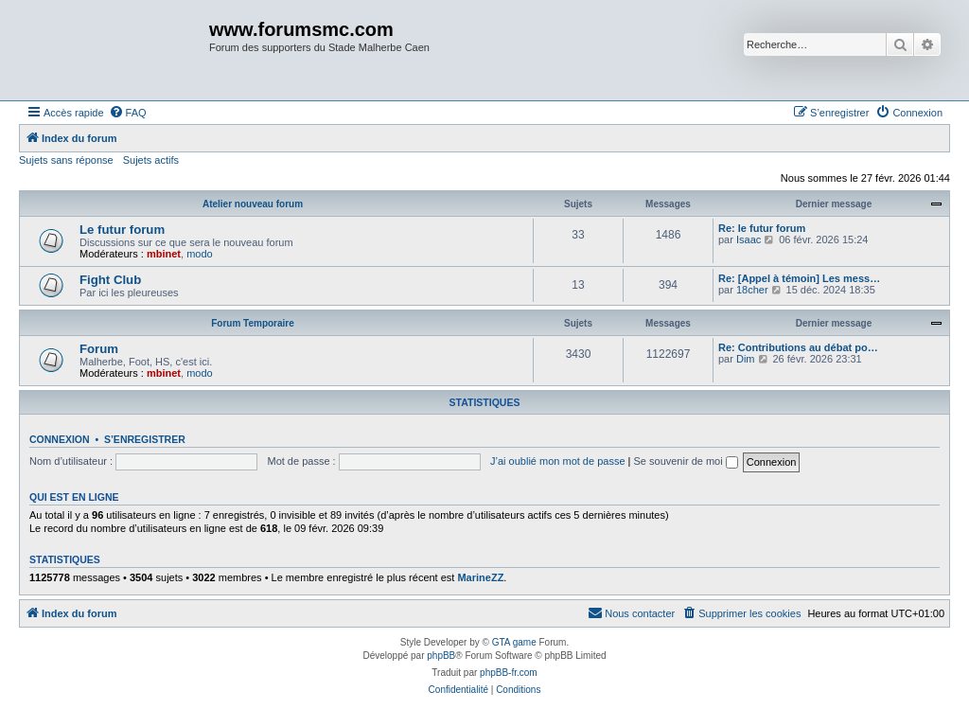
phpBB (441, 655)
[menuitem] (128, 112)
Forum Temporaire (252, 323)
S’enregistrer (144, 439)
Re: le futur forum (761, 228)
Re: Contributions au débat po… (798, 347)
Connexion (59, 439)
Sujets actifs (151, 160)
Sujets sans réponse (66, 160)
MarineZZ (480, 577)
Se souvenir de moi (686, 461)
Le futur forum (122, 229)
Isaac (748, 239)
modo (199, 253)
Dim (745, 358)
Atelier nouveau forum (253, 204)
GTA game (514, 642)
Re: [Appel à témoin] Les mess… (799, 278)
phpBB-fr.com (508, 672)
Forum (98, 349)
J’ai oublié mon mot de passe (557, 461)
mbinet (164, 253)
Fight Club (110, 280)
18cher (752, 289)
